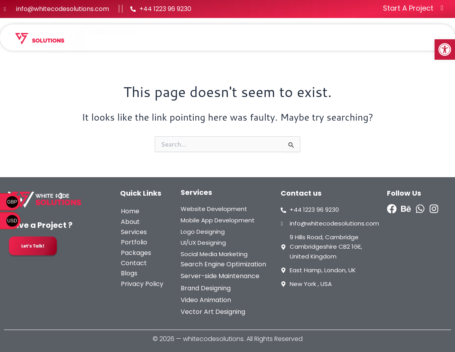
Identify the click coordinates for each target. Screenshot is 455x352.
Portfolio (287, 34)
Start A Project (408, 8)
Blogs (427, 34)
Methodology (383, 34)
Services (243, 34)
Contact (422, 41)
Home (170, 34)
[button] (445, 49)
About (203, 34)
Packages (331, 34)
